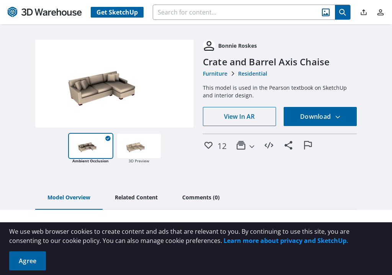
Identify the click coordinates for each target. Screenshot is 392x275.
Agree (27, 261)
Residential (252, 73)
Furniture (215, 73)
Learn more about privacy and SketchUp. (286, 240)
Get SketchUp (117, 12)
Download (320, 116)
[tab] (69, 198)
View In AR (239, 116)
